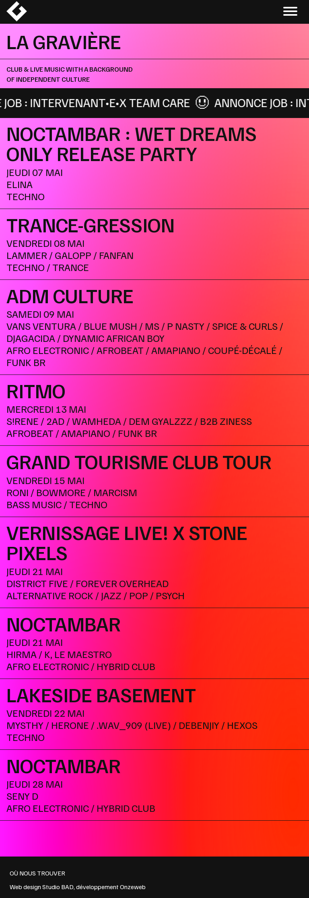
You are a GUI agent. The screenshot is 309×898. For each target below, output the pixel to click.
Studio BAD (58, 887)
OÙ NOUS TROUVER (37, 873)
